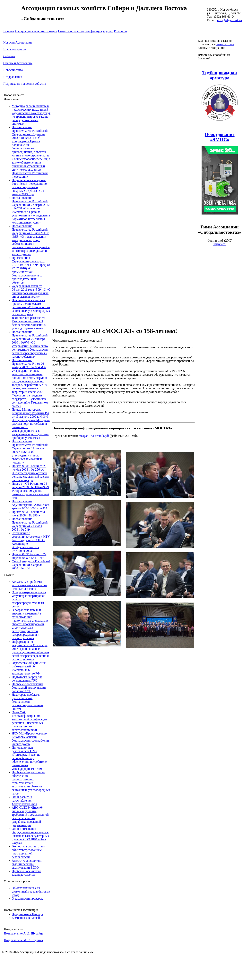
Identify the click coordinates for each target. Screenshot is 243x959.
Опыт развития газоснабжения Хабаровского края (24, 800)
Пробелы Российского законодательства (26, 872)
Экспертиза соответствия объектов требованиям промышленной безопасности (28, 852)
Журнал (108, 31)
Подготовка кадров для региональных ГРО (27, 678)
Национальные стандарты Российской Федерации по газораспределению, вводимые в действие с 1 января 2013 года (29, 187)
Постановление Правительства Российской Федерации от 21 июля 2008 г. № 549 (30, 524)
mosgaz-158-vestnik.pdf (94, 435)
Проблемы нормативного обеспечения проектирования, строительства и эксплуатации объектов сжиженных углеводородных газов (31, 783)
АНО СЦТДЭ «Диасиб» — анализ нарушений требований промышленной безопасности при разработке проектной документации (30, 816)
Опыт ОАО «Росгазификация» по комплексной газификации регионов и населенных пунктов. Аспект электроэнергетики (29, 721)
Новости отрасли (14, 49)
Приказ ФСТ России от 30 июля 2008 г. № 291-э (29, 513)
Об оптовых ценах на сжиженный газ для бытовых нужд (31, 891)
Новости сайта (13, 70)
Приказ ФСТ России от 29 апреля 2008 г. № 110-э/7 (29, 556)
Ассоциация (23, 31)
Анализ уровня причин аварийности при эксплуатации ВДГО (27, 864)
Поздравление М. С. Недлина (23, 940)
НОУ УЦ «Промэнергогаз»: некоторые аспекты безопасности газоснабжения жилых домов (31, 739)
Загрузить (219, 244)
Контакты (120, 31)
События (9, 56)
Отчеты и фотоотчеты (17, 63)
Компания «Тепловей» (26, 917)
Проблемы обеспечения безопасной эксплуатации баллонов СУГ (29, 687)
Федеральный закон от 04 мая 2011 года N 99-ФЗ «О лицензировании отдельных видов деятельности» (31, 291)
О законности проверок (27, 898)
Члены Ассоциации (44, 31)
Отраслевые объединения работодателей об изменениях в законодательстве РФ (29, 668)
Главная (8, 31)
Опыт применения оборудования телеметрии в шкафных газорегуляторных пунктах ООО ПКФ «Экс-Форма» (30, 835)
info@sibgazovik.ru (229, 20)
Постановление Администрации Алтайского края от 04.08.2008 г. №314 (30, 505)
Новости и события (71, 31)
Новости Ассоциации (17, 42)
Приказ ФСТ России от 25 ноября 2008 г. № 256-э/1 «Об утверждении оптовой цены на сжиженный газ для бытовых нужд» (30, 473)
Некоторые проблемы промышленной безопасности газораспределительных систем (27, 701)
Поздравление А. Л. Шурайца (23, 933)
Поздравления (12, 76)
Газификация (93, 31)
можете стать (225, 44)
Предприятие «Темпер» (27, 914)
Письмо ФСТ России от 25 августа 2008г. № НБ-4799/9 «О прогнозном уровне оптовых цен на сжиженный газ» (30, 490)
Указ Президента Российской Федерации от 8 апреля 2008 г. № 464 (31, 565)
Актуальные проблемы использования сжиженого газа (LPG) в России (29, 585)
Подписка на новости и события (24, 83)
